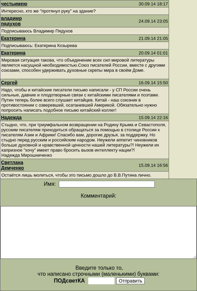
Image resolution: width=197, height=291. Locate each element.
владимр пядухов (11, 21)
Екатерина (13, 38)
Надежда (11, 117)
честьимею (14, 3)
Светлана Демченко (12, 165)
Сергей (9, 82)
